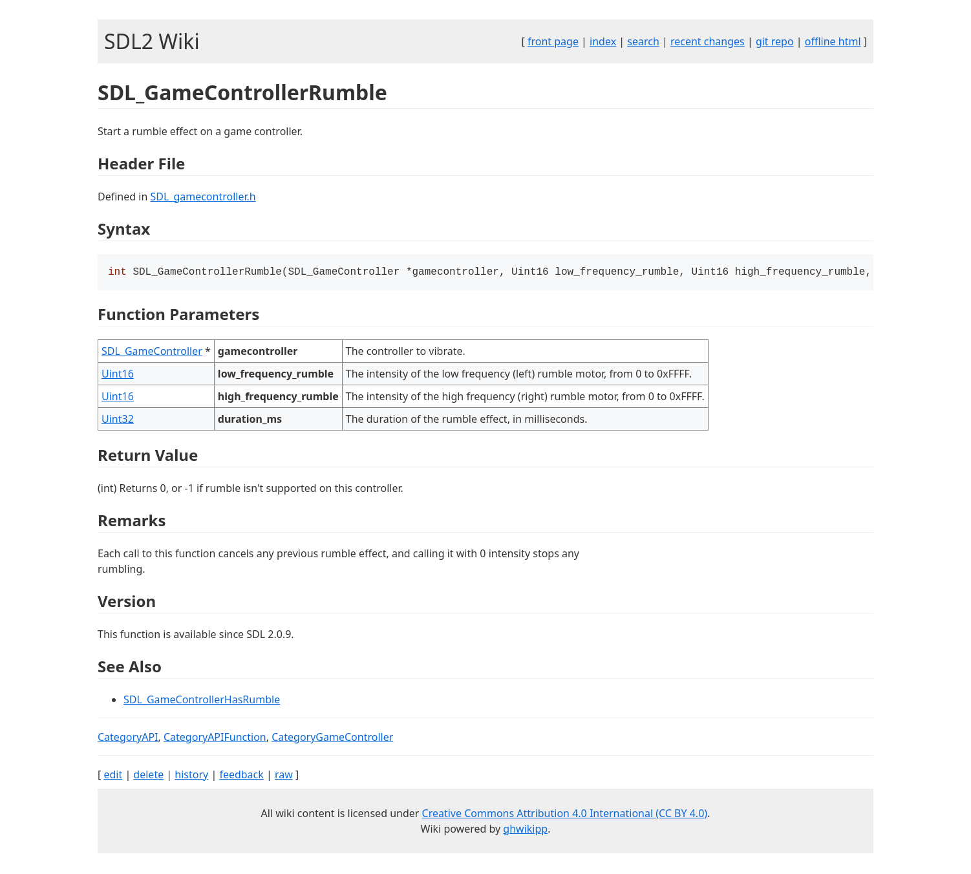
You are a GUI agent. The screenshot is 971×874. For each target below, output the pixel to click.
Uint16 (117, 375)
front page (553, 41)
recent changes (707, 41)
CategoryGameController (332, 738)
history (191, 776)
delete (148, 776)
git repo (775, 41)
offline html (833, 41)
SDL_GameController (151, 352)
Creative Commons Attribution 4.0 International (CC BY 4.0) (565, 814)
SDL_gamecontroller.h (202, 196)
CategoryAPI (128, 738)
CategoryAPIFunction (215, 738)
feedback (241, 776)
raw (284, 776)
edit (112, 776)
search (643, 41)
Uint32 (117, 420)
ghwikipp (525, 830)
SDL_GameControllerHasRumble (201, 701)
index (603, 41)
